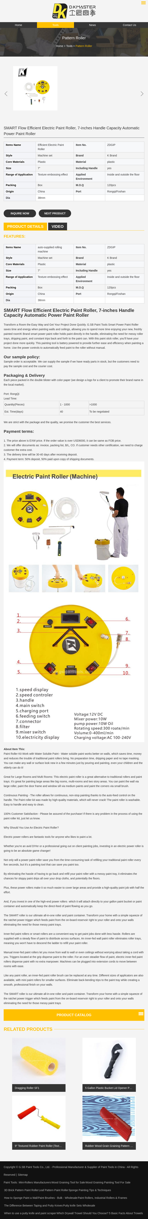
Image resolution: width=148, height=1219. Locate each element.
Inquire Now (20, 213)
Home (18, 25)
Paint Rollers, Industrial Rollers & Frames (102, 1197)
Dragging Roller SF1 (27, 1087)
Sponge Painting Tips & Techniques (90, 1190)
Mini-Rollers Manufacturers (35, 1182)
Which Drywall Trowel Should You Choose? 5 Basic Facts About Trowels (99, 1213)
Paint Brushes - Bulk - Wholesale (57, 1197)
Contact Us (129, 25)
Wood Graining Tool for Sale (68, 1182)
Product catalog (74, 1015)
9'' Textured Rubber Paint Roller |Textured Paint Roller (39, 1145)
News (92, 25)
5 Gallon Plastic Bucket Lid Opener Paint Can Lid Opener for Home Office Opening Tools (109, 1087)
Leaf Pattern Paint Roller (53, 1190)
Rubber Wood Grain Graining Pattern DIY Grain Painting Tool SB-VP (109, 1145)
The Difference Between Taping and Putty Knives (33, 1205)
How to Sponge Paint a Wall (21, 1197)
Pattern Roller (84, 46)
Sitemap (23, 1174)
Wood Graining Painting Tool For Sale (107, 1182)
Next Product (55, 213)
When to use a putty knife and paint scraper (30, 1213)
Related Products (28, 1029)
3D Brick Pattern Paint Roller (21, 1190)
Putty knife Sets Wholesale (79, 1205)
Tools (55, 25)
